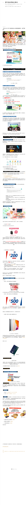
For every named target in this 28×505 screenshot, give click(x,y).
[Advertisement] (8, 17)
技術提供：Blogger (14, 469)
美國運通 (10, 6)
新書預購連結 (6, 383)
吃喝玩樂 (10, 451)
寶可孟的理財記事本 (11, 2)
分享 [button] (3, 450)
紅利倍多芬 (15, 451)
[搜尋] (24, 2)
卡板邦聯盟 (5, 451)
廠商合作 (13, 6)
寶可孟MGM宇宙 (23, 451)
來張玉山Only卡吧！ (7, 358)
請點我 (14, 419)
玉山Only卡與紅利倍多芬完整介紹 (8, 175)
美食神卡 (18, 451)
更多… (20, 6)
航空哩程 (18, 6)
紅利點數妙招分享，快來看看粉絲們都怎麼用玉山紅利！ (11, 177)
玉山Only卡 (8, 451)
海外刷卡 (20, 451)
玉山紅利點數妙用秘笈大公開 (7, 176)
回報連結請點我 (6, 368)
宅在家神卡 (13, 451)
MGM (3, 452)
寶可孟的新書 (9, 381)
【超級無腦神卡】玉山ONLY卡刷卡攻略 (12, 392)
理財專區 (15, 6)
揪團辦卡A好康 (7, 6)
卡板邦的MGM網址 (13, 264)
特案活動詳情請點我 (14, 219)
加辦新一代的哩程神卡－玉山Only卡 (11, 393)
